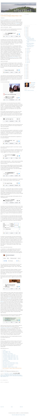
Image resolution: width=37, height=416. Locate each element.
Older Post (21, 406)
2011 (26, 75)
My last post (17, 23)
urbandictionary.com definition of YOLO (6, 327)
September (28, 51)
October (27, 49)
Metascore (2, 301)
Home (12, 406)
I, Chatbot (4, 350)
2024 (26, 30)
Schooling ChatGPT (5, 360)
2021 (26, 34)
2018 (26, 65)
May (27, 56)
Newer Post (2, 406)
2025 (26, 28)
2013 (26, 72)
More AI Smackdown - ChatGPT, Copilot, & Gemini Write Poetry (12, 368)
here (4, 371)
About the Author (32, 84)
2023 (26, 31)
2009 (26, 78)
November (28, 48)
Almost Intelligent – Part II (6, 352)
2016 (26, 68)
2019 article (12, 19)
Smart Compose (3, 376)
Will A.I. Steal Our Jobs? (6, 361)
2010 (26, 76)
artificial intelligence (12, 374)
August (27, 52)
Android (6, 374)
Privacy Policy (32, 85)
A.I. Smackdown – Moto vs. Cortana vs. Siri (9, 354)
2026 (26, 27)
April (27, 58)
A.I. (3, 374)
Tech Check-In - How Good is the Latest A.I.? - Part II (10, 363)
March (27, 59)
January (27, 62)
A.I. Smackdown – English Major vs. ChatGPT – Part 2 (10, 359)
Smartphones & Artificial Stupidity (8, 353)
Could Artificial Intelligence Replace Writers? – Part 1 (10, 355)
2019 (26, 64)
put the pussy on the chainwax (14, 57)
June (27, 55)
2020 (26, 35)
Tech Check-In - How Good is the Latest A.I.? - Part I (10, 362)
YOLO (7, 376)
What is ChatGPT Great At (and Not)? (8, 364)
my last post (3, 19)
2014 (26, 71)
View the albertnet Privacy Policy (18, 414)
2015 (26, 69)
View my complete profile (29, 90)
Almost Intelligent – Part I (6, 351)
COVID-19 (18, 374)
